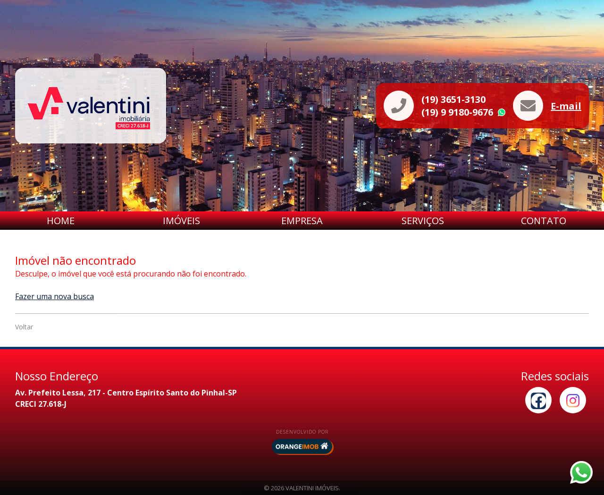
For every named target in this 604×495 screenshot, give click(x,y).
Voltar (24, 326)
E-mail (566, 106)
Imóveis (181, 220)
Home (61, 220)
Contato (543, 220)
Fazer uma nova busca (54, 296)
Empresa (302, 220)
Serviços (423, 220)
